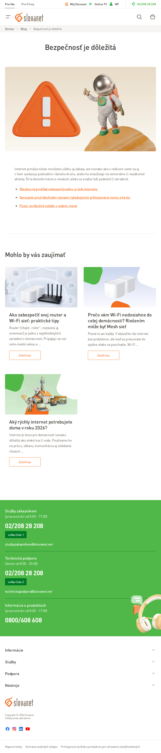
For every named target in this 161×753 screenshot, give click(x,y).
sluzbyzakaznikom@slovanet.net (29, 544)
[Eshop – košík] (152, 16)
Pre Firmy (27, 4)
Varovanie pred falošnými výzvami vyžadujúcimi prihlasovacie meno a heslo (74, 197)
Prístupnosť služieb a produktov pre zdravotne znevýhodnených (100, 746)
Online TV (98, 4)
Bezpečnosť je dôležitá (47, 29)
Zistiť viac (25, 355)
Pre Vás (10, 4)
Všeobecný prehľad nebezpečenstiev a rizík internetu (58, 189)
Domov (9, 29)
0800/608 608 (23, 620)
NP (114, 4)
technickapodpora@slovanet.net (28, 591)
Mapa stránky (13, 746)
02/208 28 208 (143, 4)
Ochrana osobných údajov (41, 746)
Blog (24, 29)
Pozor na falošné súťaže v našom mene (48, 205)
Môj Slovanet (76, 4)
